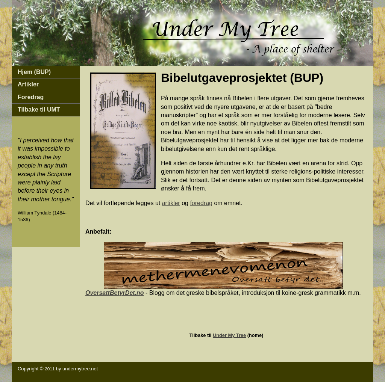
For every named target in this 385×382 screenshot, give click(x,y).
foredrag (201, 203)
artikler (171, 203)
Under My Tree (229, 335)
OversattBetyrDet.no (114, 293)
